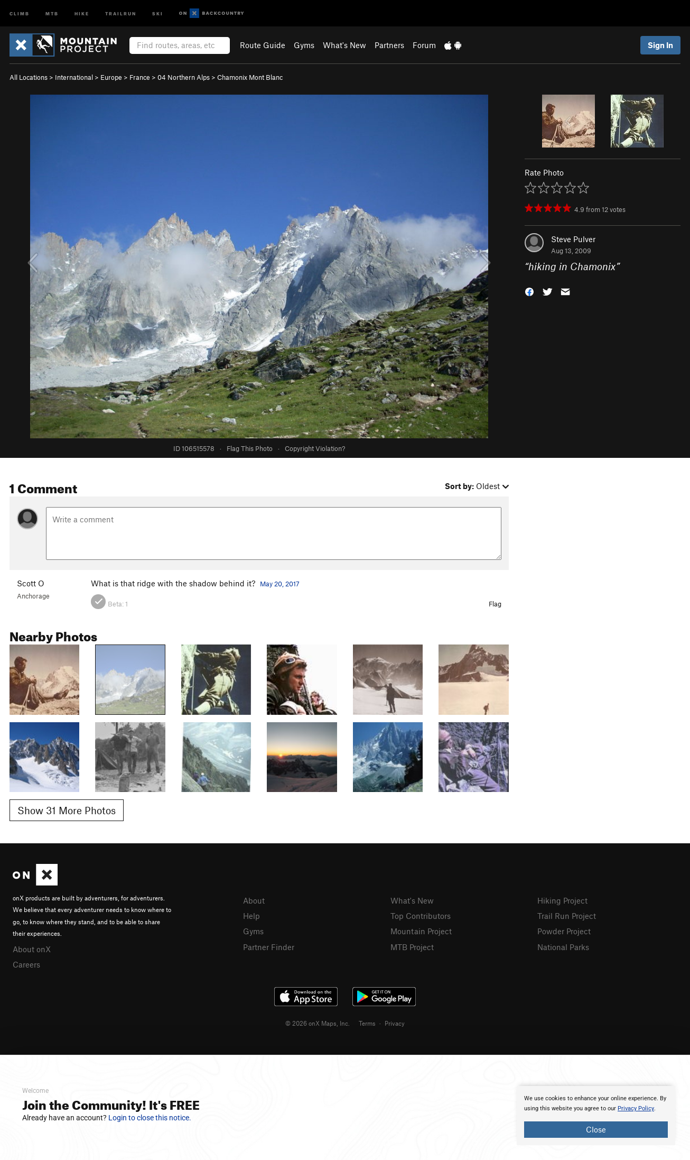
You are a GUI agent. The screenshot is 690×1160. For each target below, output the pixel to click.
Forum (424, 45)
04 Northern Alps (183, 77)
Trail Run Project (566, 915)
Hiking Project (562, 900)
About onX (32, 949)
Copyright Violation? (315, 448)
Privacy (395, 1023)
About (254, 900)
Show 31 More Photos (66, 810)
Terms (367, 1023)
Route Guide (262, 45)
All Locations (29, 77)
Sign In (660, 45)
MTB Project (412, 947)
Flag (495, 604)
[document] (596, 1115)
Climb (20, 13)
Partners (389, 45)
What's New (344, 45)
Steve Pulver (573, 239)
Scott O (30, 583)
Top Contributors (420, 915)
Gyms (304, 45)
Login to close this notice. (149, 1117)
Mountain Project (421, 931)
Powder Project (564, 931)
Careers (26, 964)
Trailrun (120, 13)
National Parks (563, 947)
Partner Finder (268, 947)
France (139, 77)
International (74, 77)
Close (596, 1129)
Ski (157, 13)
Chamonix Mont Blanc (250, 77)
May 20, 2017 (280, 583)
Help (251, 915)
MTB (52, 13)
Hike (81, 13)
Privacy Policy (636, 1108)
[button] (529, 291)
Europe (111, 77)
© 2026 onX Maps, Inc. (317, 1023)
